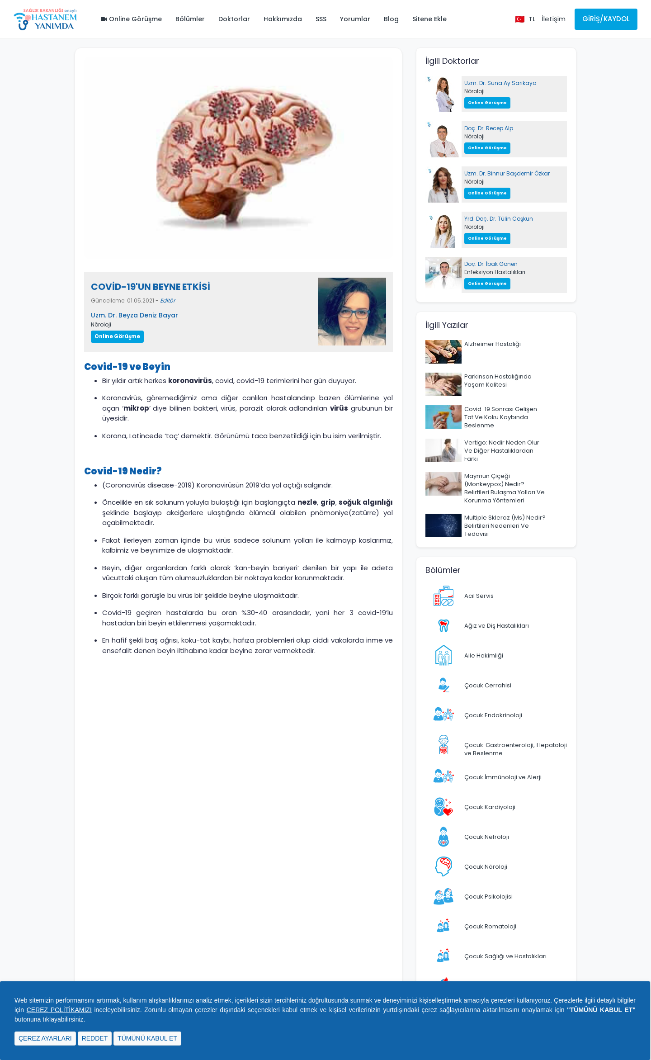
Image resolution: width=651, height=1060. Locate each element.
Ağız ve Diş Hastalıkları (496, 625)
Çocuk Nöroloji (485, 866)
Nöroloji (101, 324)
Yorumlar (355, 19)
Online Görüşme (131, 19)
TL (531, 19)
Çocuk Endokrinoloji (493, 715)
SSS (321, 19)
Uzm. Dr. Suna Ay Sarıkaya (500, 83)
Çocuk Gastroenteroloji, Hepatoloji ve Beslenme (515, 749)
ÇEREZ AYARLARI (45, 1038)
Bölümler (190, 19)
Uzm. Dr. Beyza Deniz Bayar (134, 315)
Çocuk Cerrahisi (487, 685)
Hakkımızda (283, 19)
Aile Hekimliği (483, 655)
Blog (391, 19)
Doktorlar (234, 19)
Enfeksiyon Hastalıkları (494, 272)
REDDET (95, 1038)
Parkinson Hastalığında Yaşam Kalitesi (498, 380)
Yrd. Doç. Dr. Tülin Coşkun (498, 218)
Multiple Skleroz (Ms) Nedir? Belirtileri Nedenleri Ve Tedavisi (505, 525)
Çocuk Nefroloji (486, 837)
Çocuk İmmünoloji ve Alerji (503, 777)
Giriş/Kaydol (606, 19)
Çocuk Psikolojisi (488, 896)
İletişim (554, 19)
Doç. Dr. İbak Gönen (491, 264)
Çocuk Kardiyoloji (489, 807)
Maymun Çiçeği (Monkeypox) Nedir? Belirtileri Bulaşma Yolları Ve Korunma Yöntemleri (504, 488)
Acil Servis (479, 596)
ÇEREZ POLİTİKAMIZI (59, 1009)
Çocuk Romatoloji (490, 926)
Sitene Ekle (429, 19)
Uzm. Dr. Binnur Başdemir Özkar (507, 173)
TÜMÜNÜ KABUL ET (147, 1038)
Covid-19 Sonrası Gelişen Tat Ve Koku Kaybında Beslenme (500, 417)
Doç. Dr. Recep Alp (488, 128)
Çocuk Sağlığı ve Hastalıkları (505, 956)
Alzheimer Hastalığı (492, 344)
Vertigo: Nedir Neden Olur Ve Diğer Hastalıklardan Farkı (501, 450)
